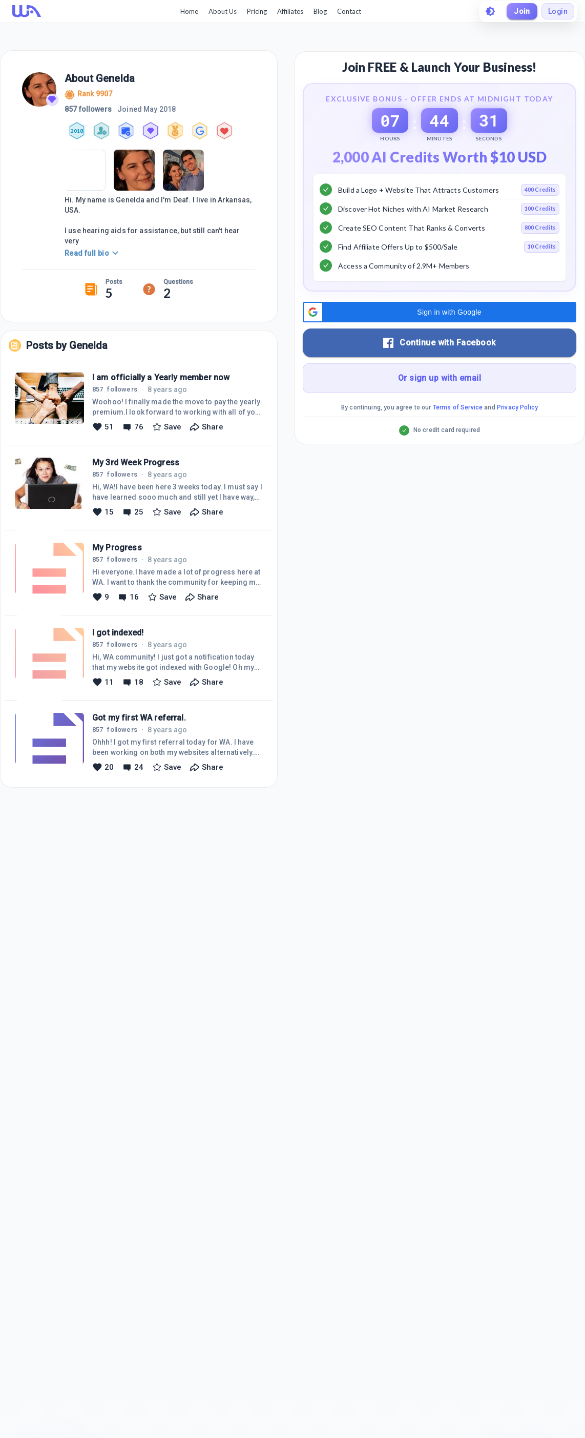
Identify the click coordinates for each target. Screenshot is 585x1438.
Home (189, 11)
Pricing (256, 11)
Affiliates (290, 11)
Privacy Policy (517, 433)
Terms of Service (458, 433)
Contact (349, 11)
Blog (319, 11)
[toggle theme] (490, 11)
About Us (222, 11)
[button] (439, 337)
